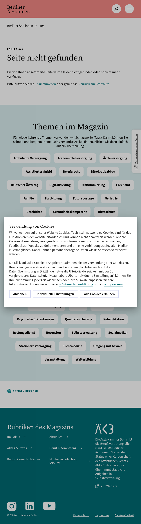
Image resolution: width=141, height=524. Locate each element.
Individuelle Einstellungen (55, 294)
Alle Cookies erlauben (99, 294)
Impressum (115, 284)
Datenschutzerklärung (77, 284)
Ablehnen (20, 294)
